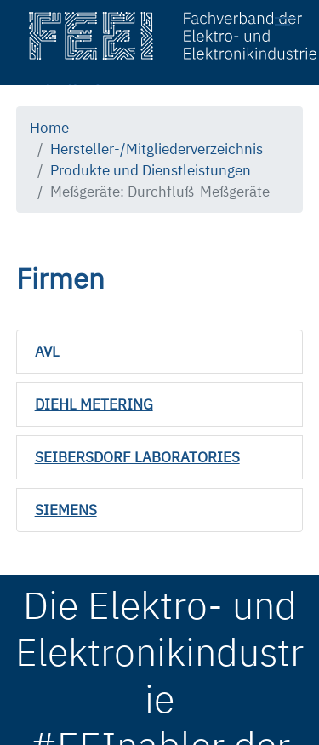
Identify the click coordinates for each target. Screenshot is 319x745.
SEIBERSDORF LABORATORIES (137, 457)
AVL (47, 351)
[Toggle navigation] (290, 24)
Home (49, 127)
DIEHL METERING (94, 404)
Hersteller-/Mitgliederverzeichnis (156, 149)
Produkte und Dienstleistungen (150, 170)
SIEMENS (66, 510)
